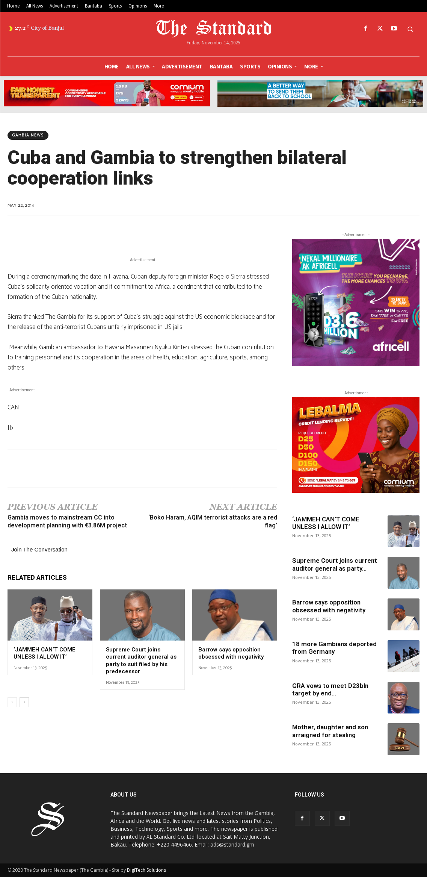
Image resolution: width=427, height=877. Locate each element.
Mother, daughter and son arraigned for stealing (330, 730)
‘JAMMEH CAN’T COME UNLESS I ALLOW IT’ (44, 653)
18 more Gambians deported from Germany (334, 647)
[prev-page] (12, 702)
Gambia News (28, 135)
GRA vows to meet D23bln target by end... (330, 689)
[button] (410, 29)
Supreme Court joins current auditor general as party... (334, 564)
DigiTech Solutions (146, 870)
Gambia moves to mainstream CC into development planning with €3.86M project (67, 521)
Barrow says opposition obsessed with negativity (231, 653)
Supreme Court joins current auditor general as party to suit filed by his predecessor (141, 660)
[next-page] (24, 702)
